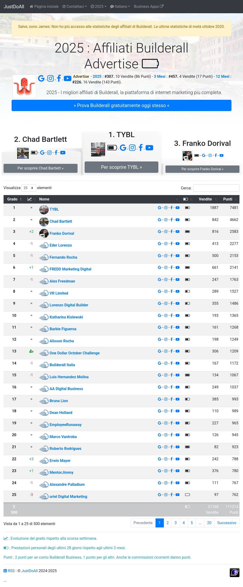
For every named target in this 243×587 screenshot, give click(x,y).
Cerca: (210, 188)
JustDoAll (14, 6)
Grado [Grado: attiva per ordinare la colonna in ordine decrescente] (12, 199)
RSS (9, 571)
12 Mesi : (223, 76)
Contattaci (73, 6)
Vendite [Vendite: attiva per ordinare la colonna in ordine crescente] (205, 199)
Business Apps (148, 6)
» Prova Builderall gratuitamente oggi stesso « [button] (121, 105)
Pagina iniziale (44, 6)
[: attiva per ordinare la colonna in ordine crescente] (31, 199)
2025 (97, 6)
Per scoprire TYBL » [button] (121, 167)
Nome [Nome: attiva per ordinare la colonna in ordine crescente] (44, 199)
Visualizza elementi (28, 188)
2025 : (98, 76)
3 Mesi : (160, 76)
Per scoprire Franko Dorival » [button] (202, 169)
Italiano (118, 6)
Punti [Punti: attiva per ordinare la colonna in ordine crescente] (227, 199)
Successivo (226, 523)
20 (209, 523)
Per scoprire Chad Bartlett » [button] (40, 168)
